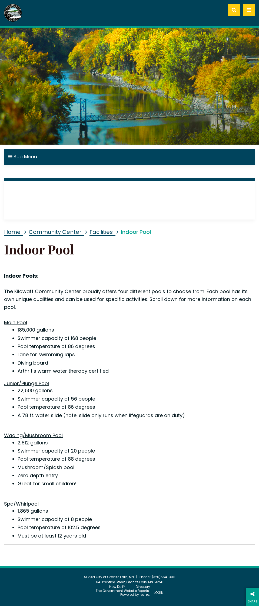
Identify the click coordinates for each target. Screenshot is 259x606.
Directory (143, 586)
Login (158, 593)
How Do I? (117, 586)
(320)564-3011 (163, 577)
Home (12, 232)
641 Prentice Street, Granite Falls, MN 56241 (129, 582)
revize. (145, 594)
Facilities (101, 232)
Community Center (55, 232)
